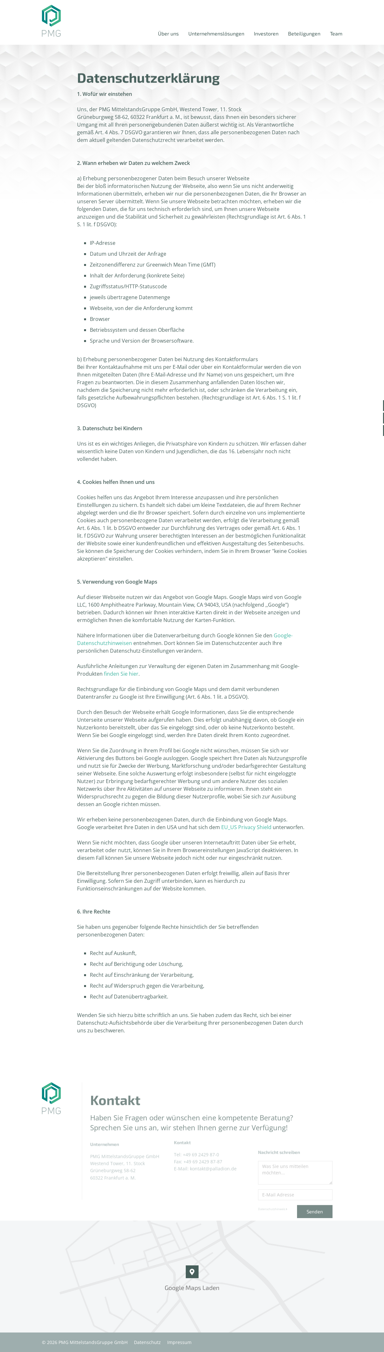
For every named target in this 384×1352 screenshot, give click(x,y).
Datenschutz (147, 1342)
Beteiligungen (304, 33)
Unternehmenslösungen (216, 33)
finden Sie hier (121, 673)
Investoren (266, 33)
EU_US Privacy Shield (246, 827)
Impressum (179, 1342)
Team (336, 33)
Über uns (168, 33)
